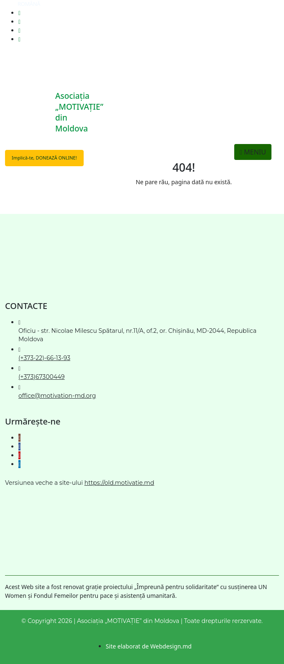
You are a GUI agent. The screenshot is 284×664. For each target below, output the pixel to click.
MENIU (253, 152)
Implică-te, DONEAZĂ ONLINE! (44, 157)
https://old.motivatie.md (119, 482)
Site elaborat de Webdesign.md (149, 646)
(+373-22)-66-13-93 (44, 358)
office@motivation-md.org (57, 395)
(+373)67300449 (41, 377)
